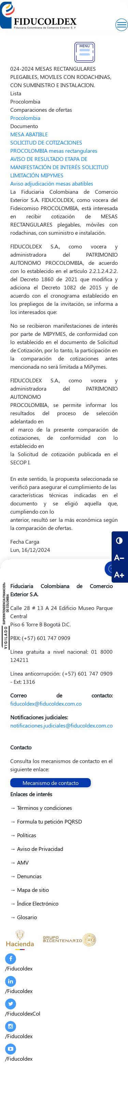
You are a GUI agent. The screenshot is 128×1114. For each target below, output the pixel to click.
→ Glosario (23, 917)
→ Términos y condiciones (41, 807)
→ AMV (19, 862)
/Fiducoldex (18, 962)
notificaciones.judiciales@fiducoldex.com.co (61, 725)
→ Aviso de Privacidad (36, 848)
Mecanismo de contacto (51, 782)
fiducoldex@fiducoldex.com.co (46, 703)
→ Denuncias (26, 876)
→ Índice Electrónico (34, 903)
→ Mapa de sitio (29, 889)
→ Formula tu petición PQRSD (46, 821)
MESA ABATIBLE (29, 134)
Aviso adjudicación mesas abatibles (51, 183)
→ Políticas (23, 835)
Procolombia (25, 117)
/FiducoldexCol (22, 1007)
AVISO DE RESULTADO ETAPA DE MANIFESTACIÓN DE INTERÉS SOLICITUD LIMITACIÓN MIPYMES (59, 167)
